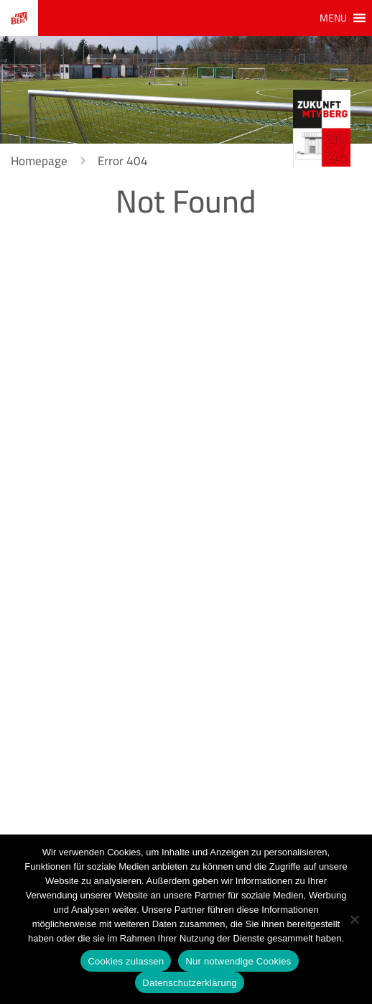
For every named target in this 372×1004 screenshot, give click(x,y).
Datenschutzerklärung (189, 982)
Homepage (39, 160)
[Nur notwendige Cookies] (354, 919)
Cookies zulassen (126, 961)
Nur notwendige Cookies (238, 961)
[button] (333, 18)
